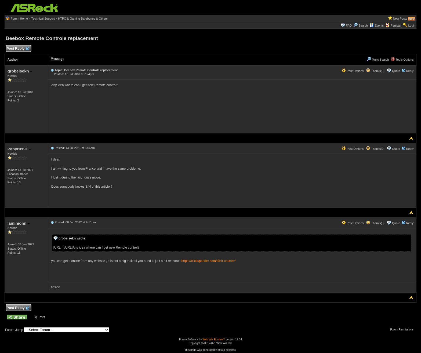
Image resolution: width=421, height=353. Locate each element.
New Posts (400, 18)
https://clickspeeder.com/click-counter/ (209, 261)
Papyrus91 (19, 149)
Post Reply (18, 48)
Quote (396, 70)
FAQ (349, 25)
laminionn (19, 223)
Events (376, 25)
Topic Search (378, 59)
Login (411, 25)
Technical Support (43, 18)
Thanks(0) (375, 70)
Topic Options (402, 59)
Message (57, 59)
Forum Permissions (403, 329)
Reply (409, 70)
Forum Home (19, 18)
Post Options (353, 70)
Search (363, 25)
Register (395, 25)
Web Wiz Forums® (213, 339)
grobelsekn (20, 71)
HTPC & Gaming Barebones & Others (83, 18)
